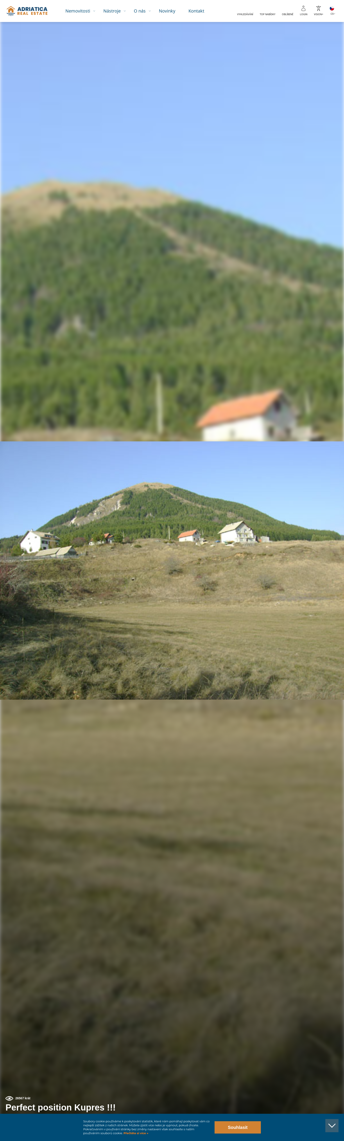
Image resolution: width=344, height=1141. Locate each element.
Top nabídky (267, 14)
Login (303, 14)
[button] (320, 45)
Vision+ (318, 14)
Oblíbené (287, 14)
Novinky (170, 11)
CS (332, 13)
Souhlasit (237, 1127)
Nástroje (115, 11)
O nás (143, 11)
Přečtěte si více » (135, 1133)
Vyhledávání (245, 14)
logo (29, 11)
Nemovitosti (80, 11)
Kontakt (199, 11)
